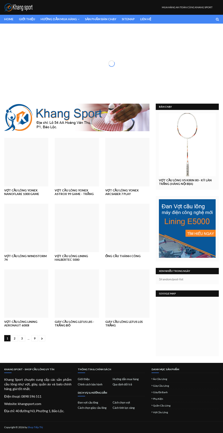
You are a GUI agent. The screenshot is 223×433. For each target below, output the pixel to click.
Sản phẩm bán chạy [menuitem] (100, 19)
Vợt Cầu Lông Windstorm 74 (25, 257)
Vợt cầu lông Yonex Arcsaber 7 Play (122, 192)
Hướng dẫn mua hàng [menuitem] (59, 19)
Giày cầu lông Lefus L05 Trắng (124, 323)
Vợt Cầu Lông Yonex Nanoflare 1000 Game (21, 192)
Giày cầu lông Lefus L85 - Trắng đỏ (74, 323)
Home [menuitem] (8, 19)
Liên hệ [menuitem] (145, 19)
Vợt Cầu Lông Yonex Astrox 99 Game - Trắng (74, 192)
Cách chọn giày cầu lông (92, 407)
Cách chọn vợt (121, 402)
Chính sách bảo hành (90, 384)
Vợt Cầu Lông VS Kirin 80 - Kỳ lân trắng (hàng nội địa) (185, 182)
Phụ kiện (158, 398)
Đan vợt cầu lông (88, 402)
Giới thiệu (84, 379)
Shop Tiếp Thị (35, 427)
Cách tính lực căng (124, 407)
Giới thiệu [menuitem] (27, 19)
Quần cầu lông (161, 405)
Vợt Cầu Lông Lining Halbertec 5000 (71, 257)
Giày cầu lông (161, 385)
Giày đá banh (160, 392)
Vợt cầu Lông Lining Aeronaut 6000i (20, 323)
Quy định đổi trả (122, 384)
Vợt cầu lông (160, 412)
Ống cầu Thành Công (123, 256)
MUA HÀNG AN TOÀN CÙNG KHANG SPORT (187, 7)
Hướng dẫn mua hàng (126, 379)
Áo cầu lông (160, 379)
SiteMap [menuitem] (128, 19)
